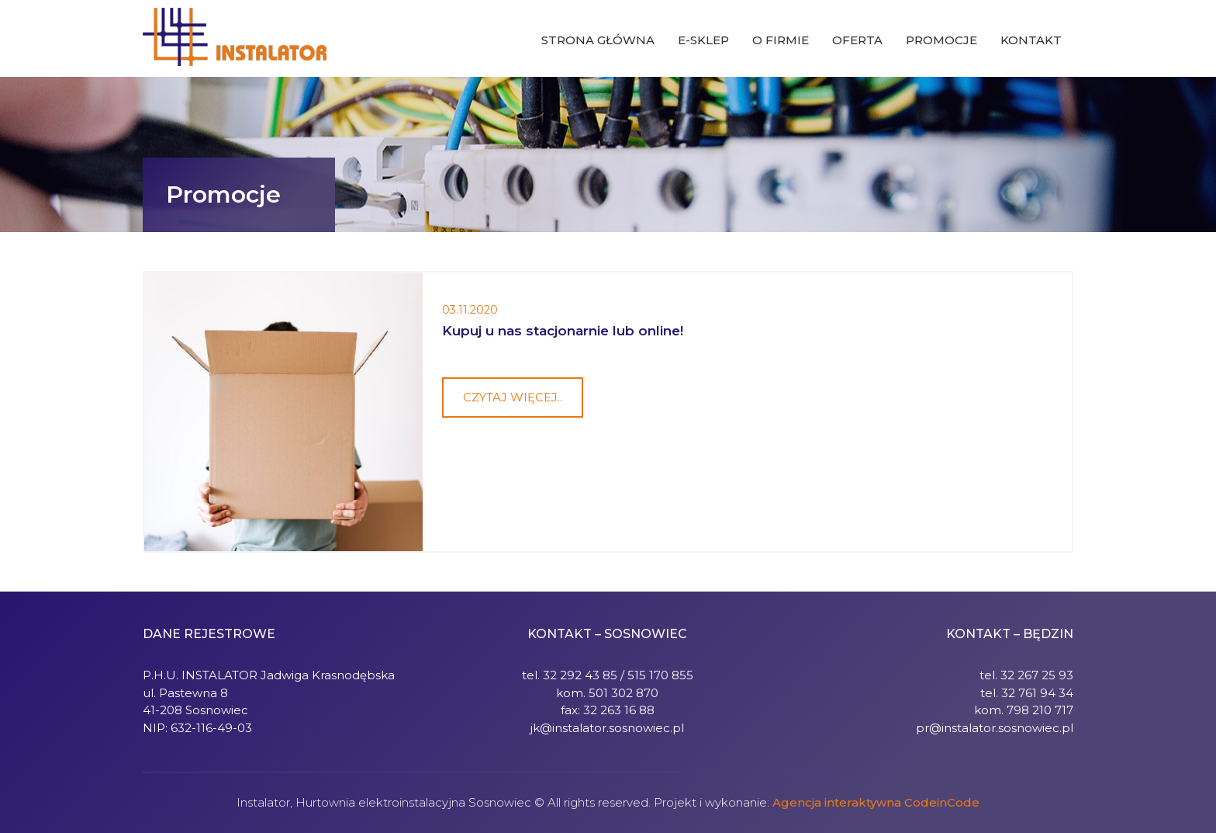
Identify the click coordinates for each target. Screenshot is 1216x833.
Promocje (941, 40)
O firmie (780, 40)
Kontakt (1031, 40)
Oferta (857, 40)
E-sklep (703, 40)
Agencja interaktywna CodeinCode (875, 802)
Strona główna (598, 40)
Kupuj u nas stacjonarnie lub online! (562, 330)
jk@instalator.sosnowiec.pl (607, 727)
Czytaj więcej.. (512, 397)
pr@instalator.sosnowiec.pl (994, 727)
